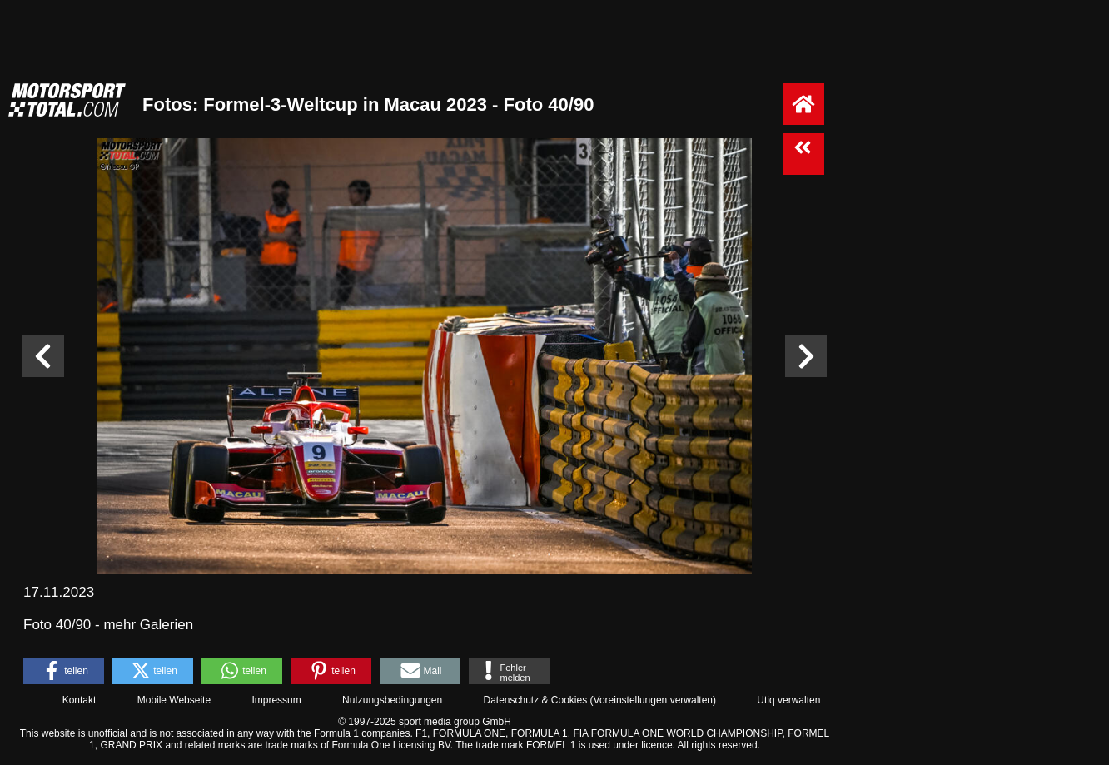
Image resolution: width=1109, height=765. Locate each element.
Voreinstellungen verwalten (653, 700)
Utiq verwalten (788, 700)
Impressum (276, 700)
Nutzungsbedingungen (392, 700)
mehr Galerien (148, 625)
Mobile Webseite (174, 700)
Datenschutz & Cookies (535, 700)
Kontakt (79, 700)
